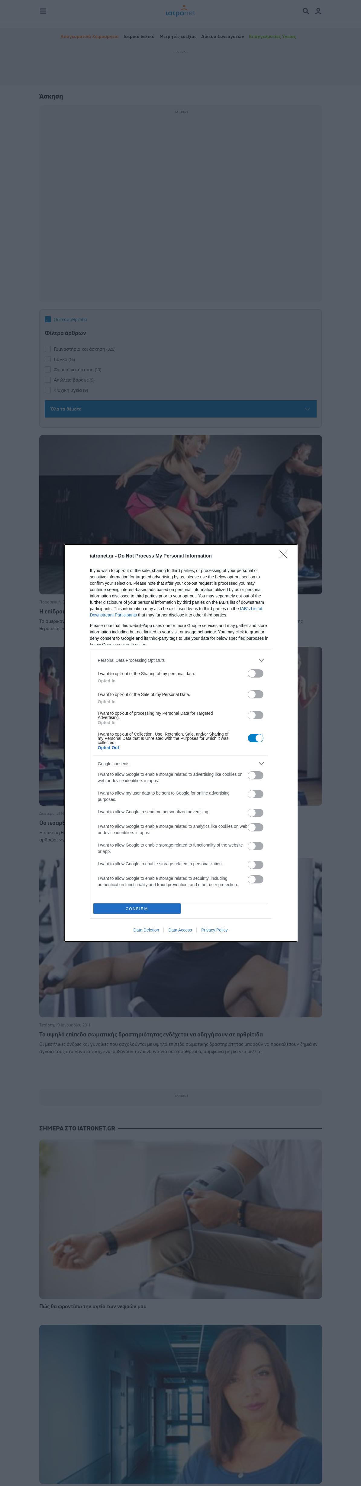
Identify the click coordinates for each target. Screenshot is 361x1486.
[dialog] (180, 743)
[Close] (285, 556)
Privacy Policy (214, 930)
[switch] (255, 673)
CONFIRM (137, 908)
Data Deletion (146, 930)
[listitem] (180, 660)
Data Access (180, 930)
